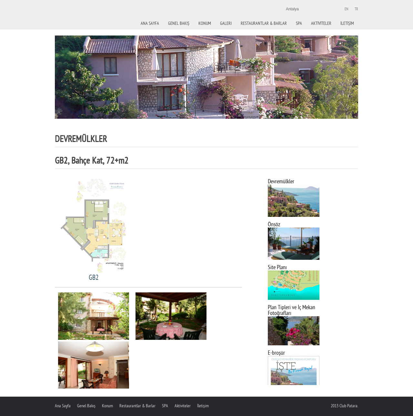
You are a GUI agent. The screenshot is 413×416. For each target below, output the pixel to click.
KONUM (204, 23)
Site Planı (277, 267)
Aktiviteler (183, 405)
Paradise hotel (95, 25)
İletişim (203, 405)
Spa (299, 23)
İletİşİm (347, 23)
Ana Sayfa (150, 23)
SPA (165, 405)
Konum (107, 405)
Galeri (226, 23)
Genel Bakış (86, 405)
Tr (356, 9)
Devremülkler (281, 181)
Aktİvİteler (321, 23)
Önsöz (274, 224)
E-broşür (276, 353)
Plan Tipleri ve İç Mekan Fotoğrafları (291, 310)
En (346, 9)
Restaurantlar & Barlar (264, 23)
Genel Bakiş (178, 23)
